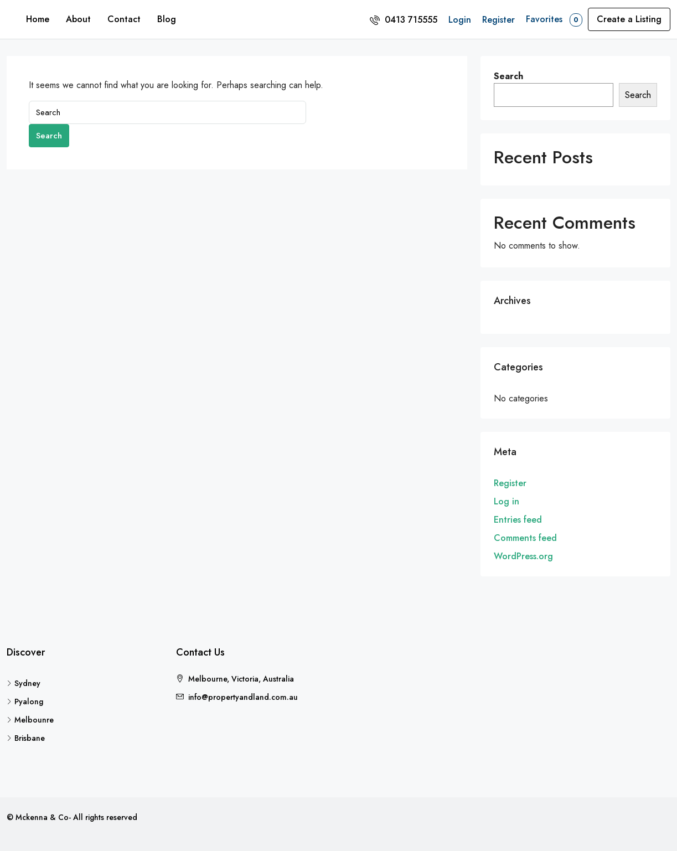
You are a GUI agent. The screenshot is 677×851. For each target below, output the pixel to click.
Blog (166, 19)
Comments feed (525, 538)
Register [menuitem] (498, 19)
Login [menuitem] (459, 19)
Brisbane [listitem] (26, 738)
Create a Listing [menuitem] (629, 19)
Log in (506, 501)
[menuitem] (403, 20)
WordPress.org (523, 556)
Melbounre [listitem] (30, 719)
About (78, 19)
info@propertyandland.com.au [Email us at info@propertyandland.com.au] (243, 697)
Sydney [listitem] (23, 683)
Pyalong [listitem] (25, 701)
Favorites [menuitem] (554, 20)
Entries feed (518, 519)
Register (510, 483)
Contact (124, 19)
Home (37, 19)
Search (49, 136)
